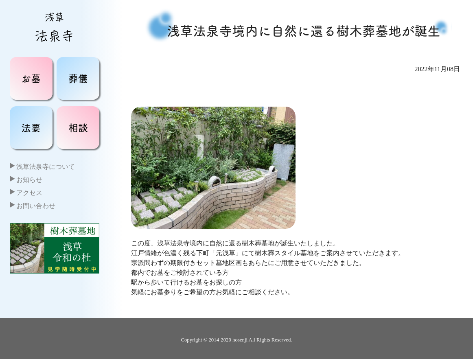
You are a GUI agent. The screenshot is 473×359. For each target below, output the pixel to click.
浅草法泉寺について (45, 166)
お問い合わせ (35, 205)
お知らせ (29, 179)
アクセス (29, 192)
